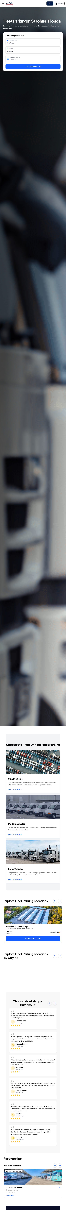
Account (59, 3)
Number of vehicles (15, 57)
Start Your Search (15, 789)
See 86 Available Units (33, 939)
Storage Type (13, 40)
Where (11, 48)
